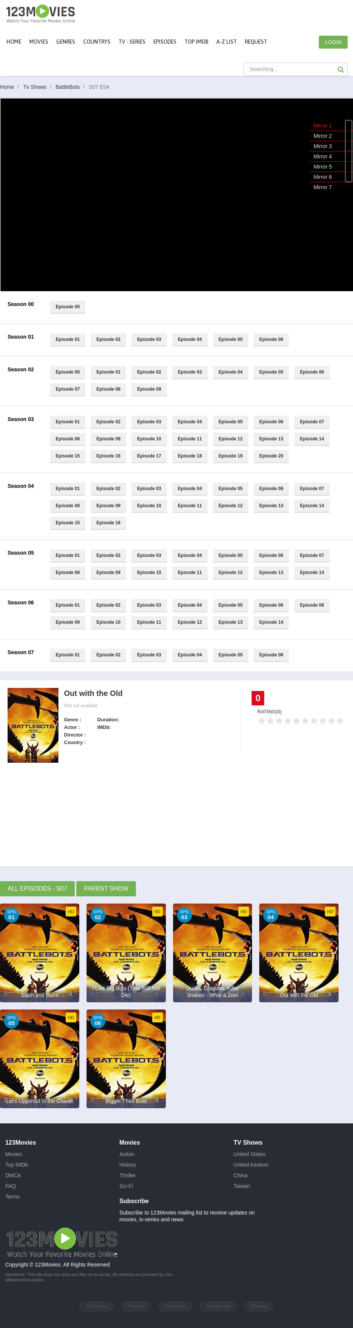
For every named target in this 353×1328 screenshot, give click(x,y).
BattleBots (71, 87)
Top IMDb (196, 42)
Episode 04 (190, 339)
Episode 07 (68, 389)
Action (127, 1154)
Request (256, 42)
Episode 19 (231, 456)
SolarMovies (218, 1306)
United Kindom (250, 1165)
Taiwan (241, 1186)
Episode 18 (190, 456)
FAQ (10, 1186)
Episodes (164, 42)
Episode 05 (231, 339)
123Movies (97, 1306)
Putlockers (175, 1306)
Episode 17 (149, 456)
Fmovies (136, 1306)
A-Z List (226, 42)
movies (38, 42)
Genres (65, 42)
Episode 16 (108, 456)
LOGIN (333, 42)
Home (13, 42)
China (240, 1175)
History (128, 1165)
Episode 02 (108, 339)
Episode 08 (108, 389)
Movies (13, 1154)
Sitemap (259, 1306)
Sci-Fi (126, 1186)
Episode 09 (149, 389)
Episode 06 (271, 339)
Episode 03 (149, 339)
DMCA (13, 1175)
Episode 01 (68, 339)
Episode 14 (312, 439)
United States (249, 1154)
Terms (12, 1197)
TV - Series (131, 42)
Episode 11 (190, 439)
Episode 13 (271, 439)
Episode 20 (271, 456)
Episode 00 (68, 306)
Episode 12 (231, 439)
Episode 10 (149, 439)
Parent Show (106, 888)
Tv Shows (38, 87)
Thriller (128, 1175)
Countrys (96, 42)
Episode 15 (68, 456)
